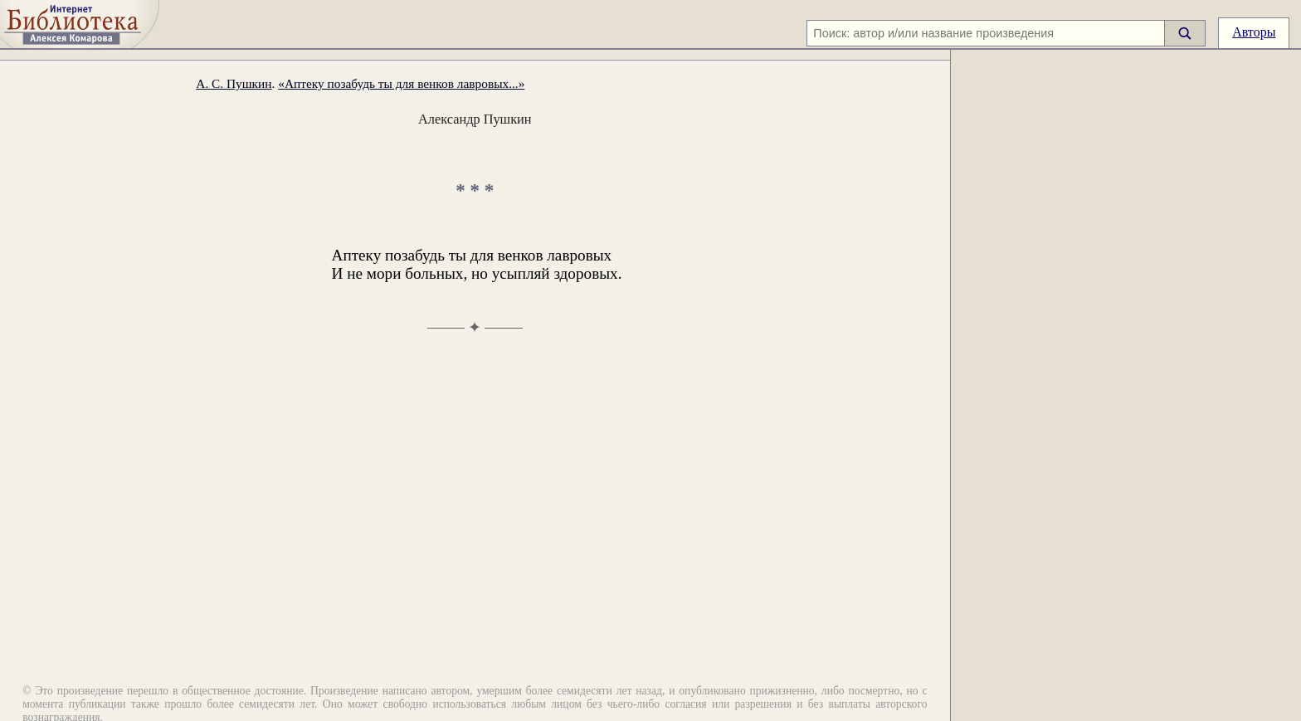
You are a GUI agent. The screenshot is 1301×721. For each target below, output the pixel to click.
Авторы (1253, 32)
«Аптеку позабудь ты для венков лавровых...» (401, 83)
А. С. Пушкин (233, 83)
